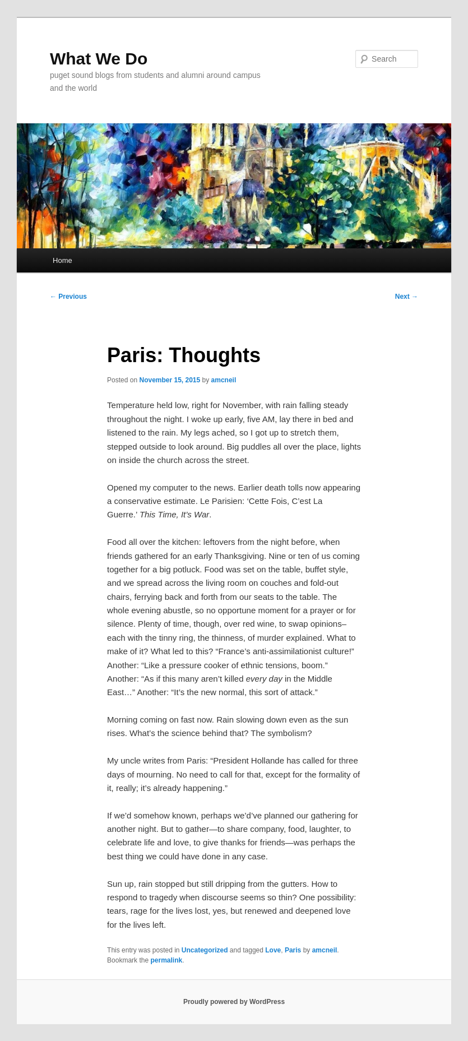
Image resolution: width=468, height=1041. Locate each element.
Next (406, 296)
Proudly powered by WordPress (234, 1002)
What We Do (98, 58)
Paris (293, 950)
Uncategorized (205, 950)
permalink (166, 960)
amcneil (224, 380)
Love (273, 950)
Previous (68, 296)
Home (62, 260)
